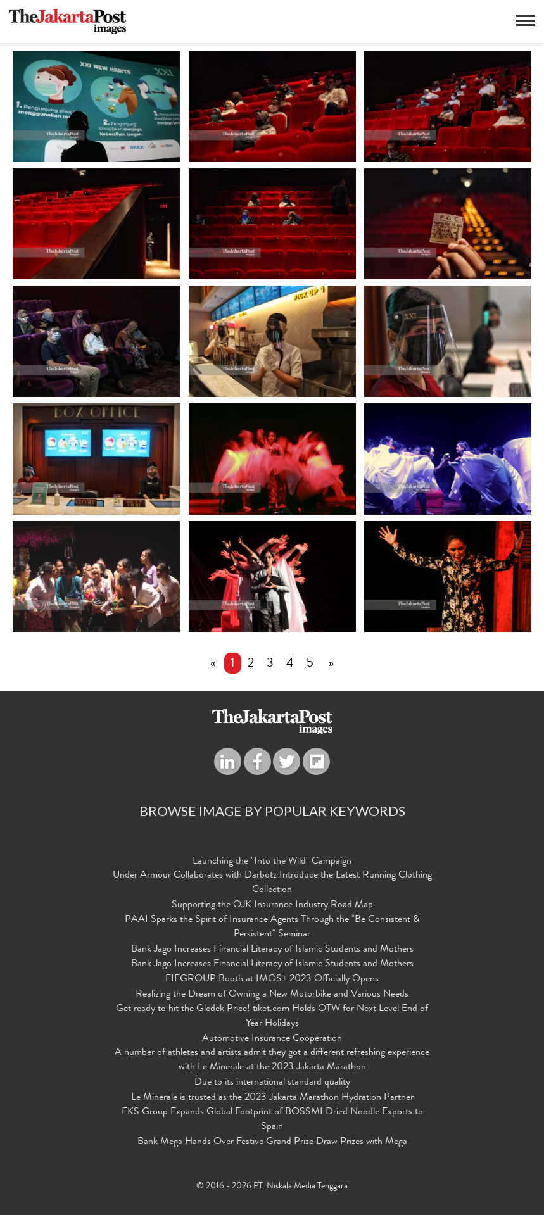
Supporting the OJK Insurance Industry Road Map (272, 905)
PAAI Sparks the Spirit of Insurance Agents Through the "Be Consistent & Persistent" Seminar (272, 927)
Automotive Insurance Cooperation (272, 1039)
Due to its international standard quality (272, 1083)
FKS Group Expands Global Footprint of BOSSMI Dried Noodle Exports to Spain (272, 1119)
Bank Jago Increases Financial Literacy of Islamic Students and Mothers (272, 950)
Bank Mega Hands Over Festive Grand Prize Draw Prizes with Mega (272, 1142)
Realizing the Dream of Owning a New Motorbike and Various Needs (272, 995)
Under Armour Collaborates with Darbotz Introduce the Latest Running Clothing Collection (272, 883)
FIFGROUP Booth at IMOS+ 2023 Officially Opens (272, 979)
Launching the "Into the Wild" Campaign (272, 862)
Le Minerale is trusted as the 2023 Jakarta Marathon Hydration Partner (272, 1098)
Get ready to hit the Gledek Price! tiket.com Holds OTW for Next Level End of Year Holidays (272, 1016)
